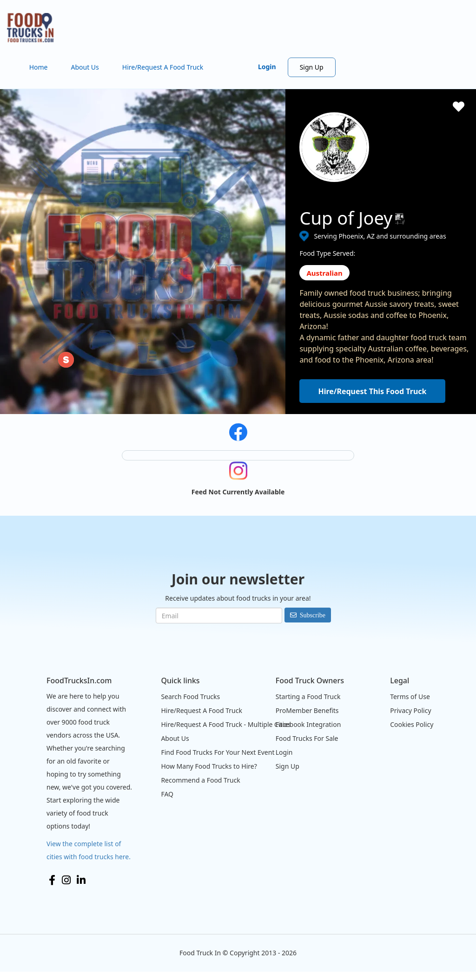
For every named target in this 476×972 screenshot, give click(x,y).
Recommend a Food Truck (200, 780)
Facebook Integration (308, 724)
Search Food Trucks (190, 696)
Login (267, 66)
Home (38, 67)
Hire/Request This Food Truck (372, 391)
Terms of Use (410, 696)
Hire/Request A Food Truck (163, 67)
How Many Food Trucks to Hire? (209, 766)
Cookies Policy (411, 724)
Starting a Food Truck (308, 696)
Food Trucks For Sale (307, 738)
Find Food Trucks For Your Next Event (217, 752)
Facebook (52, 880)
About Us (85, 67)
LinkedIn (81, 880)
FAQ (167, 794)
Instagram (66, 880)
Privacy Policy (410, 710)
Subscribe (312, 615)
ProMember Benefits (307, 710)
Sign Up (312, 67)
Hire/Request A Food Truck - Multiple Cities (226, 724)
